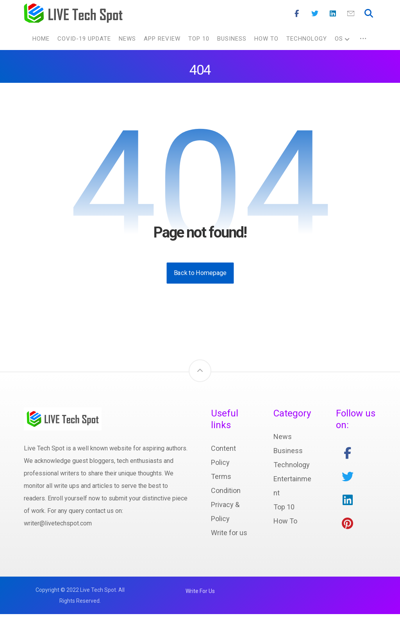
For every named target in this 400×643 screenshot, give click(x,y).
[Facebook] (297, 14)
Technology (291, 493)
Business (288, 479)
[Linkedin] (333, 14)
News (282, 465)
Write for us (229, 561)
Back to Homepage (200, 301)
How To (285, 550)
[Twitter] (315, 14)
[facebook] (347, 482)
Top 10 (284, 536)
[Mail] (351, 14)
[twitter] (347, 505)
